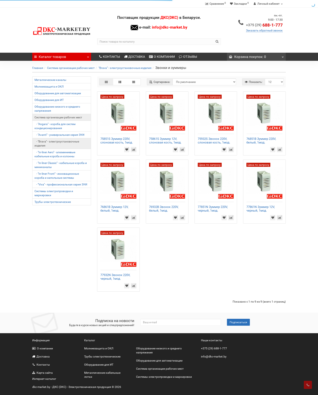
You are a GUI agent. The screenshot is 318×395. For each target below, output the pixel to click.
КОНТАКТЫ (109, 57)
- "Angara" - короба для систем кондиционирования (54, 126)
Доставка (41, 356)
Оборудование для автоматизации (57, 93)
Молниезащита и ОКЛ (49, 86)
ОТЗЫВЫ (188, 57)
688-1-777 (264, 25)
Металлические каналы (50, 79)
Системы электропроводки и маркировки (53, 193)
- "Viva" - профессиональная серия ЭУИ (60, 184)
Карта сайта (42, 372)
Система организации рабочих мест (71, 68)
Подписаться (238, 322)
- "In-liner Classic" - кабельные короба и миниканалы (60, 165)
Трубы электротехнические (52, 201)
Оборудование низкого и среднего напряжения (57, 108)
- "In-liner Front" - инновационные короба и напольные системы (56, 175)
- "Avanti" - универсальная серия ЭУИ (59, 134)
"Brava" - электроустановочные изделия (125, 68)
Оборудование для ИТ (49, 100)
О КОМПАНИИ (162, 57)
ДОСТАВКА (134, 57)
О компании (42, 348)
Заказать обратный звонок (264, 30)
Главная (37, 68)
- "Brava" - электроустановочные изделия (56, 143)
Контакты (41, 364)
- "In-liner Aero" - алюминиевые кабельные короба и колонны (54, 154)
